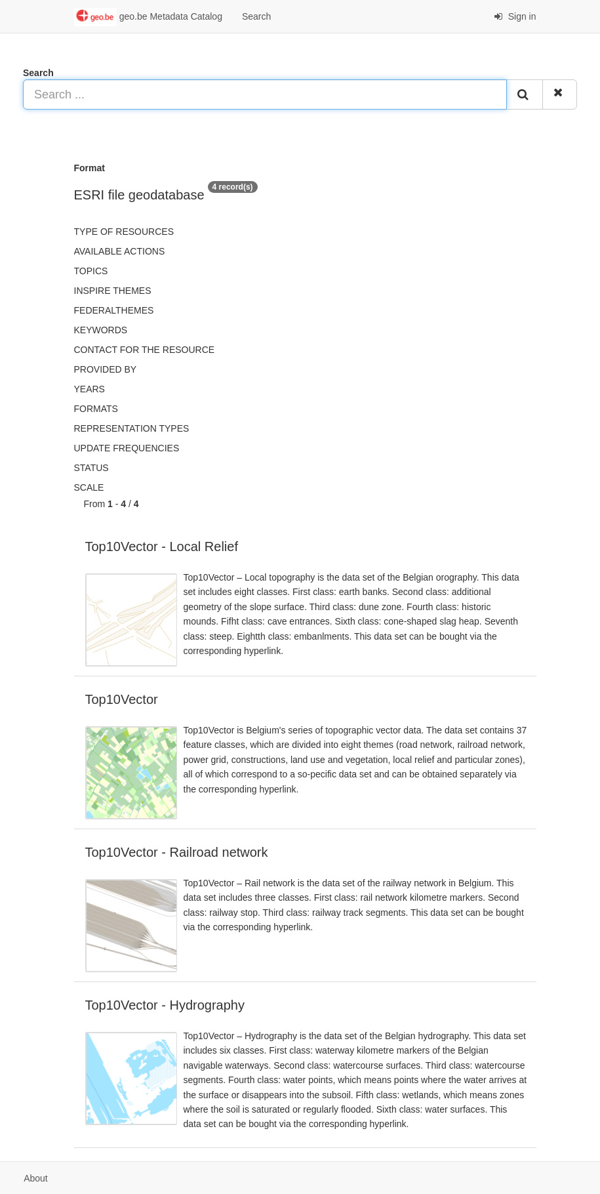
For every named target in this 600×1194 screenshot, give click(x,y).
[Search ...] (265, 94)
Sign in (515, 16)
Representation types (132, 428)
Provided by (105, 369)
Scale (89, 487)
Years (89, 389)
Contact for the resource (144, 349)
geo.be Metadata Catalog (148, 17)
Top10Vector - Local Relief (161, 546)
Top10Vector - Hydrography (165, 1005)
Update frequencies (127, 448)
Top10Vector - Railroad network (176, 852)
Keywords (101, 330)
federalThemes (114, 310)
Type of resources (124, 231)
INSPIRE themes (112, 290)
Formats (96, 408)
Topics (91, 271)
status (91, 468)
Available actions (119, 251)
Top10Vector (121, 699)
